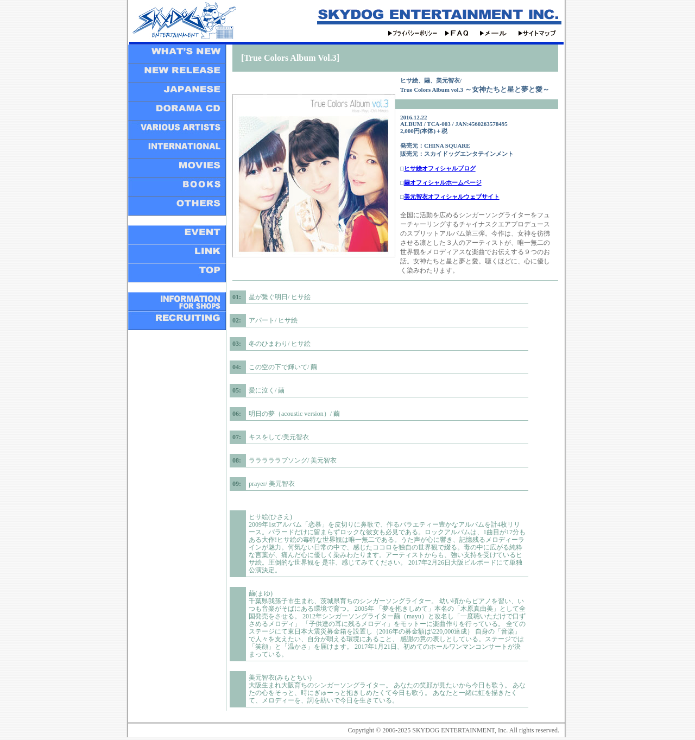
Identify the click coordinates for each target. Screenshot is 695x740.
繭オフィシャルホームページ (443, 182)
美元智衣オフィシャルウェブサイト (452, 196)
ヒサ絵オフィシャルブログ (440, 168)
